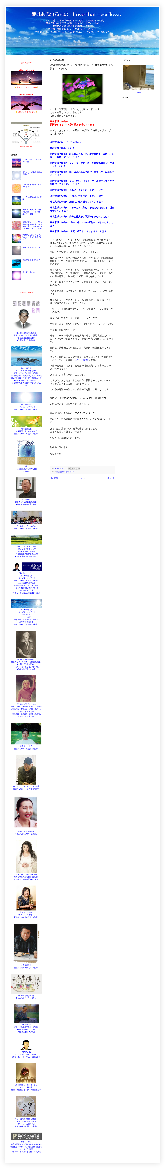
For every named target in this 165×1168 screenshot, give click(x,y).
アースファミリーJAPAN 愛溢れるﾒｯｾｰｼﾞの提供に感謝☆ (26, 526)
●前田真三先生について (26, 1029)
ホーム (82, 478)
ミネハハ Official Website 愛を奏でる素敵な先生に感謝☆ (26, 874)
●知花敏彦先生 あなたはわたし (26, 380)
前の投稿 (110, 478)
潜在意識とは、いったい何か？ (66, 142)
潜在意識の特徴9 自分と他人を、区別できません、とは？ (80, 216)
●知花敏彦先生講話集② (26, 340)
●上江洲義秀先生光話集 (26, 583)
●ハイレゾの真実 (26, 1149)
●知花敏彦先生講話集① (26, 338)
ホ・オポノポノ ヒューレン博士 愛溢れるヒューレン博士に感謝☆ (26, 786)
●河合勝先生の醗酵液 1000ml (26, 554)
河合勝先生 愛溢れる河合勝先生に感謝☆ (26, 499)
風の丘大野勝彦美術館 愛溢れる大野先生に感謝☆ (26, 995)
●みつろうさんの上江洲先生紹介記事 (26, 593)
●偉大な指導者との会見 (26, 669)
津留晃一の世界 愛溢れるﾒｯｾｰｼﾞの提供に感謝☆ (26, 746)
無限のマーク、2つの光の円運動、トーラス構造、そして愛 (31, 212)
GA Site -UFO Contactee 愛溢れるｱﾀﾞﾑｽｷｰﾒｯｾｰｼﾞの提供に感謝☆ (26, 704)
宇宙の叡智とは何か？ (31, 260)
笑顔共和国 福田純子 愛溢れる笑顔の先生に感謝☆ (26, 831)
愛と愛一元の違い (29, 272)
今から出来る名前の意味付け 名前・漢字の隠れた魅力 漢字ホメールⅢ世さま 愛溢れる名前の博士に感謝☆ (26, 1121)
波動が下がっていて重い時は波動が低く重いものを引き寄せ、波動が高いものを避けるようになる (32, 225)
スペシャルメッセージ (31, 247)
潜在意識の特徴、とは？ (62, 148)
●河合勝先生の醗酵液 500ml (26, 556)
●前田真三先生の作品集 (26, 1032)
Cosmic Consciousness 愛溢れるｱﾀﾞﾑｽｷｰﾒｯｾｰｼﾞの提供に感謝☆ (26, 659)
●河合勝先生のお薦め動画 (26, 504)
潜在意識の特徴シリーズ (65, 472)
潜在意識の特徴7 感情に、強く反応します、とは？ (76, 201)
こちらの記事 (81, 360)
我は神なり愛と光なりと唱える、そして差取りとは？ (32, 237)
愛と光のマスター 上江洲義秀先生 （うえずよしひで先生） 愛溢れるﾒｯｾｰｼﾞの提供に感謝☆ (26, 575)
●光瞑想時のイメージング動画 (26, 585)
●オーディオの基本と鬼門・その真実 (26, 1152)
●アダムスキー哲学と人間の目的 (26, 667)
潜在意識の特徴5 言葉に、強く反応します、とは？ (77, 190)
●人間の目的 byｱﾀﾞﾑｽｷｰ (26, 664)
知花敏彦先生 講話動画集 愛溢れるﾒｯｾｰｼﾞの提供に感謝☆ (26, 332)
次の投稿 (54, 478)
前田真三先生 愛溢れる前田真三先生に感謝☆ (26, 1024)
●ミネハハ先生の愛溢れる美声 (26, 879)
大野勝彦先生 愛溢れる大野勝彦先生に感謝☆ (26, 965)
